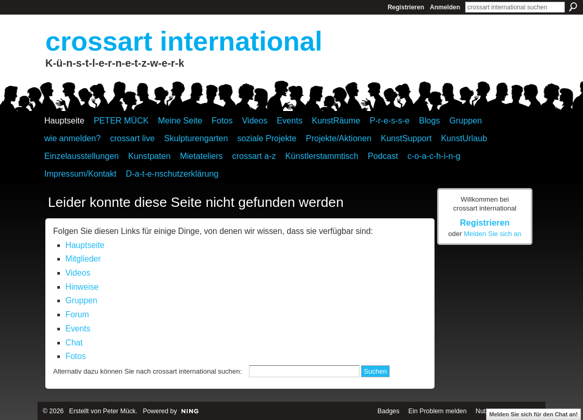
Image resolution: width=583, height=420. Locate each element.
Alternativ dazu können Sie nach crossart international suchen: (147, 371)
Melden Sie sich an (493, 234)
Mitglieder (83, 258)
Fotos (76, 356)
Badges (389, 411)
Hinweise (82, 286)
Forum (77, 314)
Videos (78, 272)
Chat (74, 342)
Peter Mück (119, 411)
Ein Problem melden (437, 411)
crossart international (183, 41)
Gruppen (81, 300)
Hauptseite (85, 245)
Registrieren (406, 7)
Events (78, 328)
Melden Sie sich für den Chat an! (533, 414)
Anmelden (445, 7)
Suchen (573, 6)
